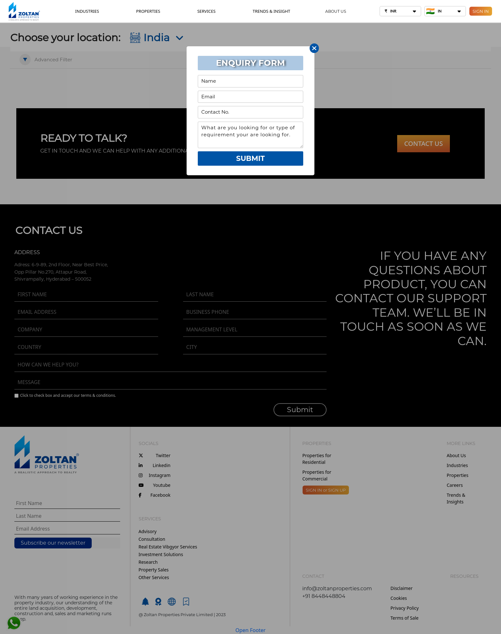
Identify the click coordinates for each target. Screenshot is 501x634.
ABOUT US (335, 11)
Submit (250, 158)
